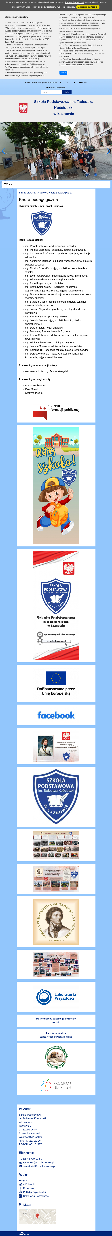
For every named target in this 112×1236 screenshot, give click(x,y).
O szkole (41, 192)
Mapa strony (43, 82)
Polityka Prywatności (32, 1192)
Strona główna (31, 82)
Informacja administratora (56, 88)
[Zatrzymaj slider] (56, 176)
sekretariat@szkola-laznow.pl (37, 1166)
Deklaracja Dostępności (34, 1196)
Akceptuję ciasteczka (87, 7)
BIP (23, 1180)
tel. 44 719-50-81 (30, 1158)
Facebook (26, 1188)
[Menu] (56, 184)
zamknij (63, 73)
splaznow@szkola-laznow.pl (36, 1162)
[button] (4, 150)
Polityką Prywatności (74, 2)
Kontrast (83, 82)
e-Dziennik (27, 1184)
